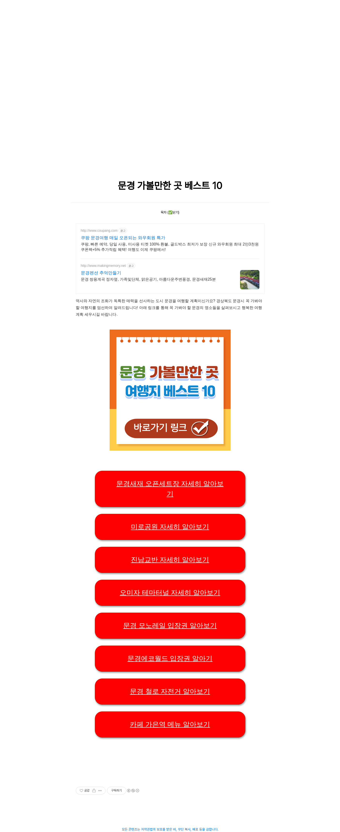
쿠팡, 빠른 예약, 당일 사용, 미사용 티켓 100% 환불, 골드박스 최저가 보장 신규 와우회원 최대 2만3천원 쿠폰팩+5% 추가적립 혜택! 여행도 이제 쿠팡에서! (170, 247)
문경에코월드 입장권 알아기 (170, 658)
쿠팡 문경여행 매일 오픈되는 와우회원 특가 (123, 237)
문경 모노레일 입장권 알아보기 (170, 625)
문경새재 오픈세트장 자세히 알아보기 (170, 489)
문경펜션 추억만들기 (101, 272)
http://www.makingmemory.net (103, 266)
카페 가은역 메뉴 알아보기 (170, 724)
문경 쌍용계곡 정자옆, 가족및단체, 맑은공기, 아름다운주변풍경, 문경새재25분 (148, 279)
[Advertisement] (126, 34)
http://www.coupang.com (99, 230)
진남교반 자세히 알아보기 (170, 559)
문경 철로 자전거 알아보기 (170, 691)
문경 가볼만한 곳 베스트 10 (170, 186)
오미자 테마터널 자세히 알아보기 (170, 592)
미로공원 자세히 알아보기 (170, 527)
